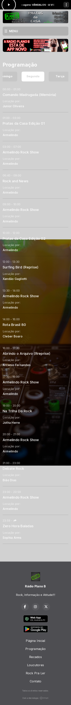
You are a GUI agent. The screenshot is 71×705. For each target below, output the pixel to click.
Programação (35, 649)
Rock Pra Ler (35, 673)
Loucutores (35, 665)
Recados (35, 657)
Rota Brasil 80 (14, 325)
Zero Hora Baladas (18, 526)
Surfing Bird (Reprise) (20, 267)
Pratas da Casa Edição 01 (24, 123)
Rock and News (15, 181)
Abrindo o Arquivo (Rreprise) (27, 353)
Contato (35, 681)
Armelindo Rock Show (21, 152)
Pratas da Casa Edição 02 (24, 238)
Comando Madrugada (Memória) (29, 95)
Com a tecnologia (35, 698)
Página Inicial (35, 641)
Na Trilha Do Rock (17, 411)
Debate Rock (13, 468)
